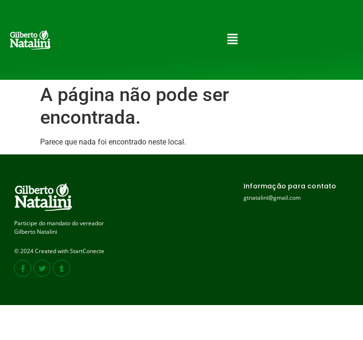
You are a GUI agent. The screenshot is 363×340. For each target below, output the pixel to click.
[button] (232, 39)
